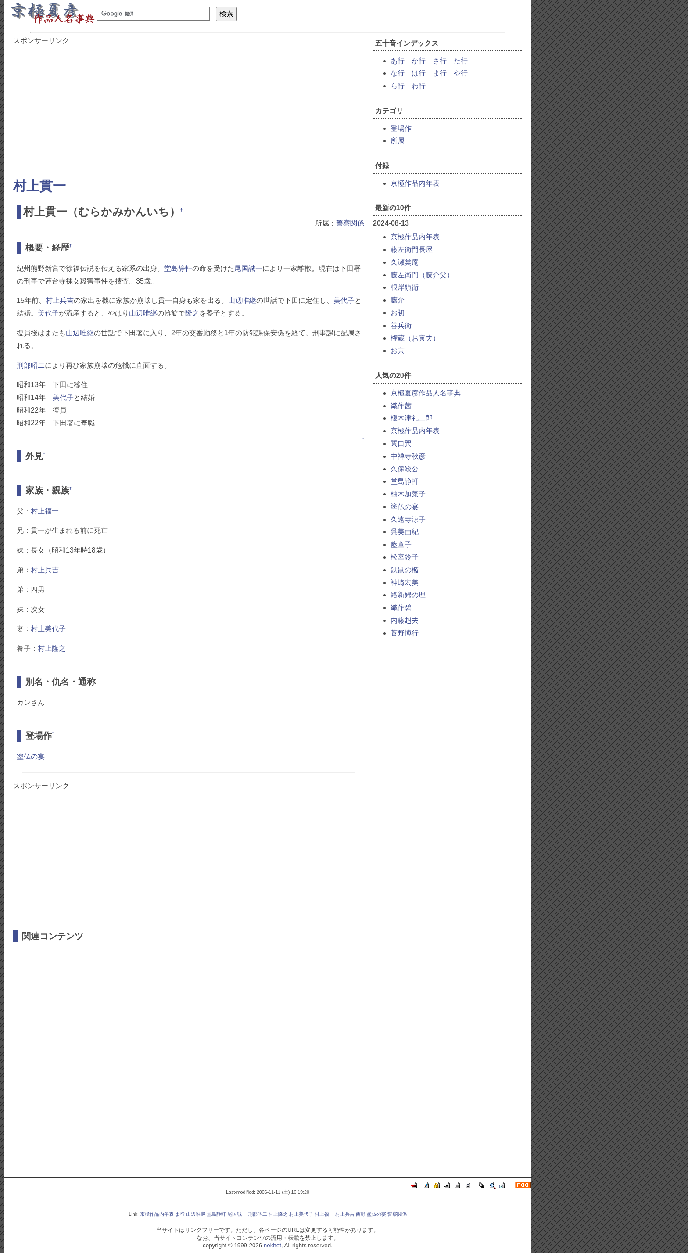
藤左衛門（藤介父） (422, 275)
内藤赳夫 (405, 620)
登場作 (401, 128)
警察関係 (350, 223)
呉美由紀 (405, 531)
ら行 (398, 86)
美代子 (344, 300)
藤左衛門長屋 (412, 249)
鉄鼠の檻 (405, 570)
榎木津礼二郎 (412, 418)
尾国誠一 (248, 268)
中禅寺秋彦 (408, 456)
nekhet (272, 1245)
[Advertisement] (188, 107)
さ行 (440, 61)
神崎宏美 (405, 582)
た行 (461, 61)
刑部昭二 (31, 365)
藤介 (398, 300)
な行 (398, 73)
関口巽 (401, 443)
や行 (461, 73)
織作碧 (401, 607)
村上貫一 (39, 186)
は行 (419, 73)
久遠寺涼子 (408, 519)
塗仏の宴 (31, 756)
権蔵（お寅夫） (415, 338)
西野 (361, 1214)
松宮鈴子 (405, 557)
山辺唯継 (242, 300)
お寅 (398, 350)
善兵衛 (401, 325)
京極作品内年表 (415, 183)
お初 (398, 312)
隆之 (192, 313)
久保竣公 (405, 469)
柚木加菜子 (408, 494)
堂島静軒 (178, 268)
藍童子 (401, 544)
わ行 (419, 86)
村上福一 (45, 511)
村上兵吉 (60, 300)
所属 (398, 140)
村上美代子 (48, 628)
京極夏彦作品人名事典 (426, 393)
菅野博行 (405, 633)
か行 (419, 61)
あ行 (398, 61)
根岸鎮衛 (405, 287)
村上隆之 (52, 648)
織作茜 (401, 405)
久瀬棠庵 (405, 262)
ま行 (440, 73)
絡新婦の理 (408, 595)
